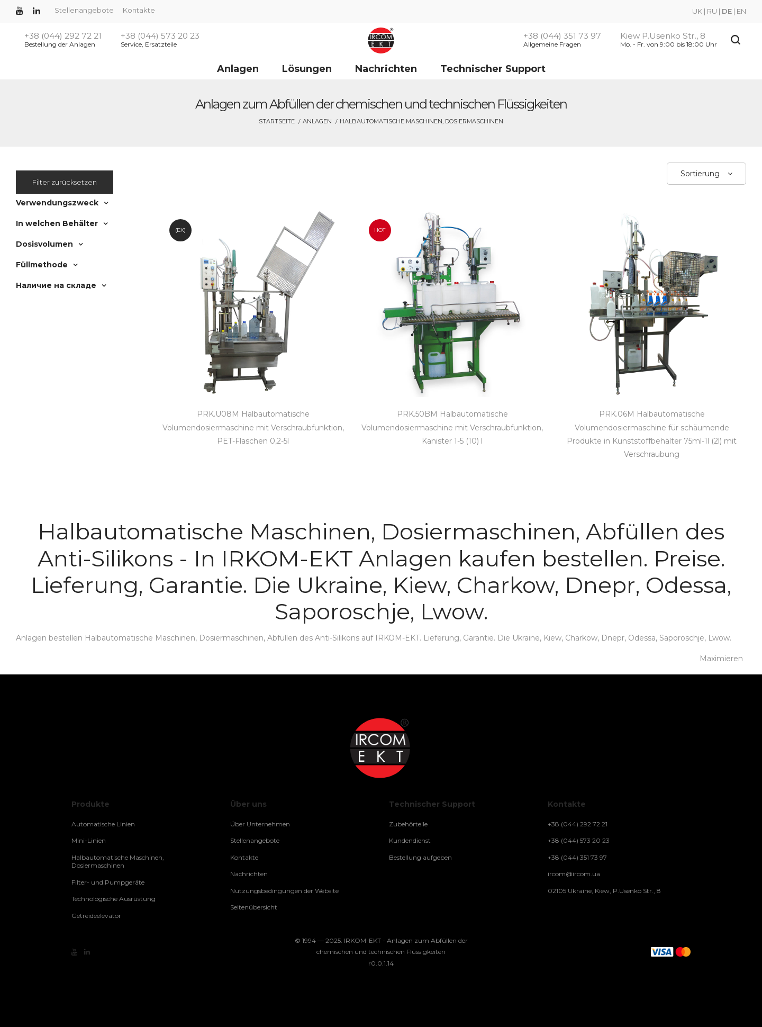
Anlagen (238, 69)
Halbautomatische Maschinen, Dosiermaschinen (117, 861)
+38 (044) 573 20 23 (160, 36)
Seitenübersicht (253, 907)
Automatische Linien (103, 824)
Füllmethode (42, 264)
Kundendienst (410, 840)
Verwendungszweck (57, 202)
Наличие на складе (56, 285)
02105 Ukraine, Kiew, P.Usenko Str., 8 (604, 891)
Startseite (277, 121)
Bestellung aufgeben (420, 857)
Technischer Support (493, 69)
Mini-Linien (88, 840)
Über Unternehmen (260, 824)
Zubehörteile (408, 824)
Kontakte (139, 10)
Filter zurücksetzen (64, 182)
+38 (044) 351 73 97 (562, 36)
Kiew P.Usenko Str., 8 (662, 36)
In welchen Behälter (57, 223)
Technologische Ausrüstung (113, 899)
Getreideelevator (96, 916)
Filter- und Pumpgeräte (107, 882)
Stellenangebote (84, 10)
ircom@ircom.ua (574, 874)
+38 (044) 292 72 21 (63, 36)
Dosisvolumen (44, 244)
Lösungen (307, 69)
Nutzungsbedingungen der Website (284, 891)
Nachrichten (386, 69)
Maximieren (721, 658)
